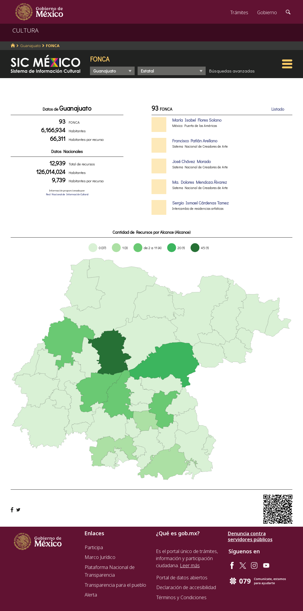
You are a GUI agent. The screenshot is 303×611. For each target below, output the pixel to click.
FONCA (52, 45)
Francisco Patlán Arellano (194, 141)
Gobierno (267, 12)
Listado (277, 109)
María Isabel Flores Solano (196, 120)
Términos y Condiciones (181, 597)
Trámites (239, 12)
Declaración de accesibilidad (186, 587)
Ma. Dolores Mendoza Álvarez (199, 182)
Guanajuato (30, 45)
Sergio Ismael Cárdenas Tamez (200, 203)
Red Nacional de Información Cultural (67, 194)
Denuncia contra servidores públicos (250, 536)
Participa (94, 547)
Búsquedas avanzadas (232, 71)
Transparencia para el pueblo (115, 585)
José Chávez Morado (191, 161)
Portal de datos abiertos (181, 577)
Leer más (190, 565)
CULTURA (25, 30)
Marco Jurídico (100, 557)
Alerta (91, 594)
